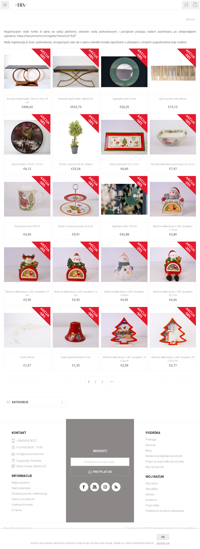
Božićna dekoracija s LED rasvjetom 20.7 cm (173, 293)
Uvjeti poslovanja (22, 504)
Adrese (150, 494)
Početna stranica (168, 19)
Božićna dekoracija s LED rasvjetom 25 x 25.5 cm (172, 359)
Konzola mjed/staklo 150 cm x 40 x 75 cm (27, 100)
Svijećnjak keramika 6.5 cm (76, 357)
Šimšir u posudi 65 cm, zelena (75, 164)
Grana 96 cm (27, 357)
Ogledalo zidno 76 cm (124, 98)
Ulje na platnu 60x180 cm (173, 98)
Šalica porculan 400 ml (27, 226)
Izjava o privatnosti (23, 499)
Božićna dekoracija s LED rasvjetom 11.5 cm (173, 228)
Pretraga (151, 439)
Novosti (150, 445)
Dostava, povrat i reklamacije (29, 493)
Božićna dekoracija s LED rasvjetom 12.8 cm (124, 293)
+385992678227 (27, 440)
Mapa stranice (20, 482)
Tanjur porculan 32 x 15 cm (124, 164)
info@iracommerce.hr (30, 454)
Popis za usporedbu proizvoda (165, 461)
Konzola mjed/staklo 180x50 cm (75, 98)
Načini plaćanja (21, 488)
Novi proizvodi (154, 467)
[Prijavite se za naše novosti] (100, 462)
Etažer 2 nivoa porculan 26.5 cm (75, 226)
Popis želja (152, 505)
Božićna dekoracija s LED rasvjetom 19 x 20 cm (124, 359)
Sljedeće (111, 382)
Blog (148, 450)
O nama (16, 510)
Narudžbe (152, 488)
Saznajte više (163, 543)
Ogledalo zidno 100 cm (124, 226)
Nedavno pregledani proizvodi (164, 456)
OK (163, 537)
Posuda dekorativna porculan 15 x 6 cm (173, 164)
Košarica (151, 499)
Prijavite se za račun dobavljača (165, 510)
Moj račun (152, 483)
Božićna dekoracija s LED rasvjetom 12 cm (27, 293)
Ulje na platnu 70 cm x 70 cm (27, 164)
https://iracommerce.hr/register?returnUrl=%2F (46, 36)
